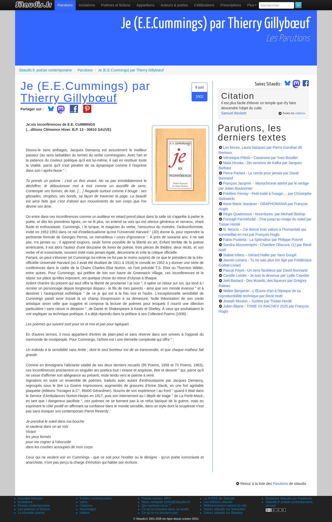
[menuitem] (65, 5)
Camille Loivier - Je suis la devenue (266, 275)
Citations (86, 505)
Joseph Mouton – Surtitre (257, 301)
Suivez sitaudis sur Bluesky (223, 513)
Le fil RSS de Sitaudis (219, 498)
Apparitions (145, 5)
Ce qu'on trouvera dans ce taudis (165, 509)
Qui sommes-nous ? (156, 505)
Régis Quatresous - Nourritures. (264, 214)
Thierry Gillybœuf (68, 97)
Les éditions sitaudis (218, 502)
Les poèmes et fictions (34, 509)
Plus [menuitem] (252, 5)
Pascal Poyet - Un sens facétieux (265, 270)
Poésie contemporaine (34, 505)
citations (300, 113)
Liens (83, 502)
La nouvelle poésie (31, 513)
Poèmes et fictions (115, 5)
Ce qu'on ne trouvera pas (160, 513)
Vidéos (85, 513)
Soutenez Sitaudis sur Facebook (288, 498)
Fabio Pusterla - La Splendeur (263, 240)
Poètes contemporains (96, 498)
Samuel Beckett (233, 113)
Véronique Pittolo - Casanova (260, 158)
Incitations (25, 502)
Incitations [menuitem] (87, 5)
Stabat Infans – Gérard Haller (259, 255)
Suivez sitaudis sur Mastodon (225, 509)
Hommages (88, 509)
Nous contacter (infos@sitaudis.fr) (166, 502)
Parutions (65, 5)
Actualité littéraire (30, 498)
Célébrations (204, 5)
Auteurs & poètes (174, 5)
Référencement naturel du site (225, 505)
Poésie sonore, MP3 (156, 498)
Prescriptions (230, 5)
